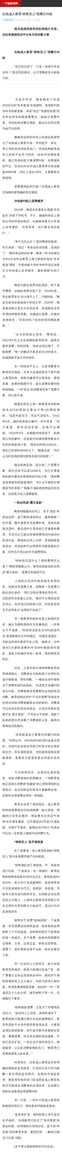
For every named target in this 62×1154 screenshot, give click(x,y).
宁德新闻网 (7, 20)
